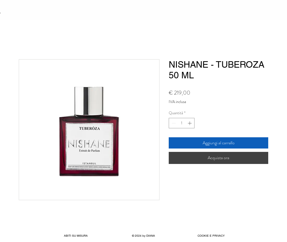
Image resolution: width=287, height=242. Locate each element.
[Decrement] (173, 123)
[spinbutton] (182, 123)
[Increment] (190, 123)
